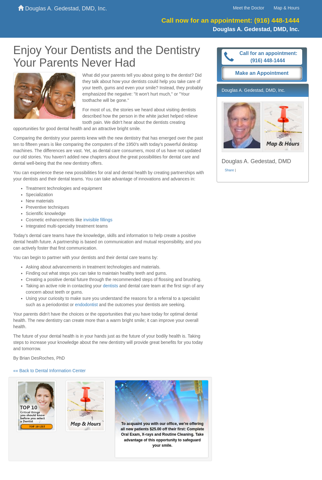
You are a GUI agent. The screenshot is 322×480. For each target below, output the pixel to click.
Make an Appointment (262, 73)
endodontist (86, 304)
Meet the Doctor (248, 7)
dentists (110, 285)
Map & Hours (286, 7)
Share (229, 170)
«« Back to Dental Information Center (49, 370)
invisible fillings (98, 219)
